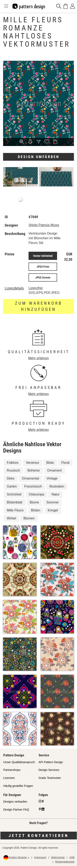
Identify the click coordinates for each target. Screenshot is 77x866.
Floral (65, 462)
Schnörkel (14, 494)
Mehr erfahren (38, 358)
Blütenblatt (14, 502)
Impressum (40, 857)
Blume (34, 502)
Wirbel (11, 518)
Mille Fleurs (15, 510)
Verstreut (32, 462)
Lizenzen (9, 778)
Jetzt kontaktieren (39, 835)
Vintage (51, 478)
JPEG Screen (42, 277)
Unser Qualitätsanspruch (19, 762)
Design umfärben (38, 157)
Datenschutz (58, 857)
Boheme (34, 470)
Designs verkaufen (15, 801)
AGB (72, 857)
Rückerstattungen (65, 861)
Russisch (13, 470)
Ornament (54, 470)
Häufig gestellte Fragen (18, 785)
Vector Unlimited (43, 255)
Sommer (52, 502)
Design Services (49, 770)
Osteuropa (36, 494)
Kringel (53, 510)
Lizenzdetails (14, 288)
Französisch (33, 486)
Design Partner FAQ (16, 809)
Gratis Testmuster (50, 778)
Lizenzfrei (36, 288)
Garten (12, 486)
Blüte (50, 462)
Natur (56, 494)
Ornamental (30, 478)
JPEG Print (43, 266)
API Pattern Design (51, 762)
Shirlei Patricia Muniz (44, 225)
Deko (10, 478)
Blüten (35, 510)
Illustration (56, 486)
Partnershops (11, 770)
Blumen (28, 518)
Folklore (12, 462)
